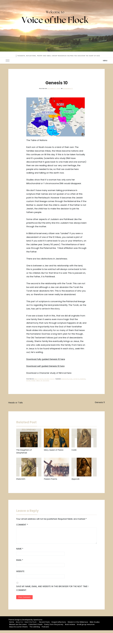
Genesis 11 (100, 402)
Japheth (76, 379)
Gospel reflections (58, 625)
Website (20, 574)
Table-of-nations (42, 380)
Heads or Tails (15, 402)
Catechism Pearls (35, 627)
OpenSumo (37, 622)
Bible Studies (39, 379)
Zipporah (75, 479)
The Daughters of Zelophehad (24, 451)
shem (33, 380)
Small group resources (86, 627)
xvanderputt (68, 88)
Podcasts (45, 629)
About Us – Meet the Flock (26, 625)
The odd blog (34, 629)
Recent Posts (44, 625)
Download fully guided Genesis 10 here (45, 359)
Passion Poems (50, 479)
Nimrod (83, 379)
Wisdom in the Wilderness (78, 625)
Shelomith (20, 479)
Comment (22, 524)
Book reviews (70, 627)
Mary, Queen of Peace (53, 450)
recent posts (49, 379)
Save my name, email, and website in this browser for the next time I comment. (52, 591)
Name (19, 551)
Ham (70, 379)
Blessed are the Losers (18, 627)
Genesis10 (64, 379)
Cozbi (73, 450)
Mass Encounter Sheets (18, 629)
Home (11, 625)
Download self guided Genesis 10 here (45, 366)
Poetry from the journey (53, 627)
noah (28, 380)
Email (19, 562)
